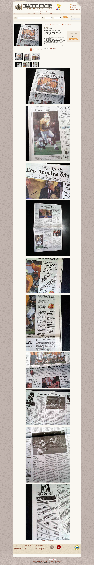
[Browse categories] (75, 19)
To (53, 17)
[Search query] (27, 18)
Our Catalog (26, 548)
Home (15, 13)
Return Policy (44, 561)
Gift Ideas (26, 547)
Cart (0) (74, 5)
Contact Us (59, 561)
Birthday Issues (27, 545)
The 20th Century (52, 48)
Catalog (41, 13)
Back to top (51, 540)
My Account (74, 7)
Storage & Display (50, 13)
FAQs (15, 549)
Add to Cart (73, 39)
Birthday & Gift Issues (32, 13)
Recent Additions (72, 13)
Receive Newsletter (61, 13)
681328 (48, 27)
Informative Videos (40, 545)
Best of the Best (27, 549)
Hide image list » (37, 49)
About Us (22, 13)
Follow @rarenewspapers (43, 560)
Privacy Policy (50, 561)
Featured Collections (40, 547)
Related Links (17, 547)
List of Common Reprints (41, 548)
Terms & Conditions (36, 561)
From (43, 17)
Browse (73, 16)
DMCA (55, 561)
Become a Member (18, 548)
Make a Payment (76, 9)
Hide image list (44, 540)
